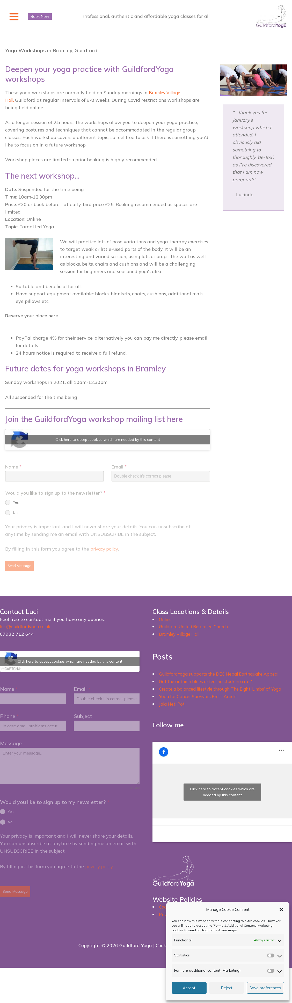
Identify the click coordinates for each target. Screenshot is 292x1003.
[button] (281, 909)
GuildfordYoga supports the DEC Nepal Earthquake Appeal (224, 672)
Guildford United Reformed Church (197, 625)
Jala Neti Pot (173, 710)
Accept (189, 987)
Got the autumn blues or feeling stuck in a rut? (210, 680)
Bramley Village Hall (182, 632)
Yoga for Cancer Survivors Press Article (202, 702)
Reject (226, 987)
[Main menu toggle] (14, 16)
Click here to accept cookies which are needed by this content (107, 440)
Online (166, 618)
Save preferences (265, 987)
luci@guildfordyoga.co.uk (27, 625)
